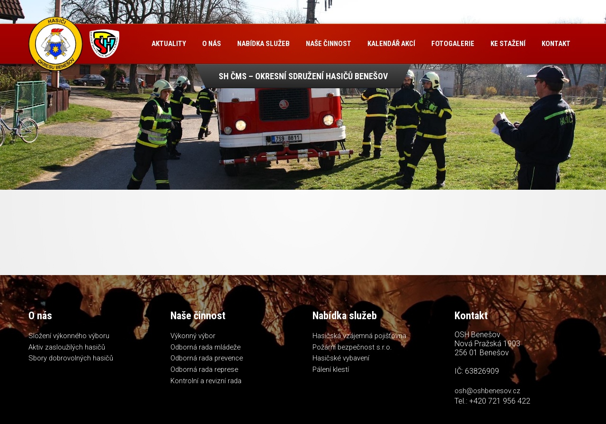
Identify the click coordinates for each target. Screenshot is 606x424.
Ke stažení (509, 43)
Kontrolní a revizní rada (206, 382)
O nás (213, 43)
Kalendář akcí (393, 43)
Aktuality (170, 43)
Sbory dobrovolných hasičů (71, 359)
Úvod (133, 44)
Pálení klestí (331, 370)
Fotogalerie (454, 43)
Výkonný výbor (193, 336)
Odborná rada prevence (208, 359)
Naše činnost (330, 43)
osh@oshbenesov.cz (488, 391)
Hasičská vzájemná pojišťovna (360, 336)
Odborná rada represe (205, 370)
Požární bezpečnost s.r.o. (353, 347)
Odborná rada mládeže (206, 347)
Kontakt (144, 83)
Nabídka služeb (265, 43)
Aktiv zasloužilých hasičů (67, 347)
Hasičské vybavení (341, 359)
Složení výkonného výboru (69, 336)
